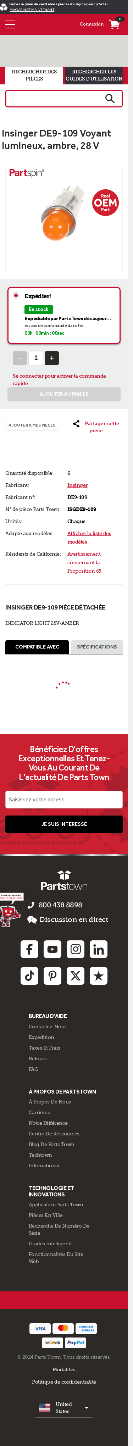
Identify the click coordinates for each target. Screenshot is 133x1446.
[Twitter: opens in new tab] (75, 976)
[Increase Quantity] (52, 358)
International (44, 1165)
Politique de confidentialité (64, 1382)
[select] (64, 1408)
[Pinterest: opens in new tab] (52, 976)
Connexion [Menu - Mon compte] (92, 24)
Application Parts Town (56, 1204)
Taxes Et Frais (44, 1048)
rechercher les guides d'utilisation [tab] (94, 75)
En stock (39, 309)
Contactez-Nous (48, 1026)
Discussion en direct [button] (67, 920)
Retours (38, 1058)
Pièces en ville (46, 1215)
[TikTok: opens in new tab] (29, 976)
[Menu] (10, 24)
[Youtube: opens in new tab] (52, 949)
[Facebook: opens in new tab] (29, 949)
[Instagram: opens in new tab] (75, 949)
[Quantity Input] (35, 358)
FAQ (34, 1069)
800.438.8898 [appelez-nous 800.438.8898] (60, 905)
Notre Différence (48, 1123)
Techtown (40, 1155)
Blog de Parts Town (51, 1144)
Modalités (64, 1369)
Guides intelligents (51, 1243)
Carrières (39, 1112)
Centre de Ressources (54, 1133)
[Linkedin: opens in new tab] (98, 949)
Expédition (41, 1037)
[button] (96, 427)
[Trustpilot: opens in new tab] (98, 976)
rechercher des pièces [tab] (34, 75)
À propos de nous (50, 1102)
